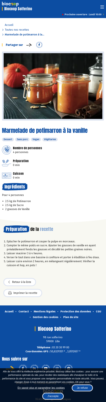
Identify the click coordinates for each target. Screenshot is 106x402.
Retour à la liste (19, 282)
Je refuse (82, 387)
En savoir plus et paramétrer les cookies (41, 387)
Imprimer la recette (22, 293)
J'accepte (52, 396)
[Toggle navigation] (102, 8)
